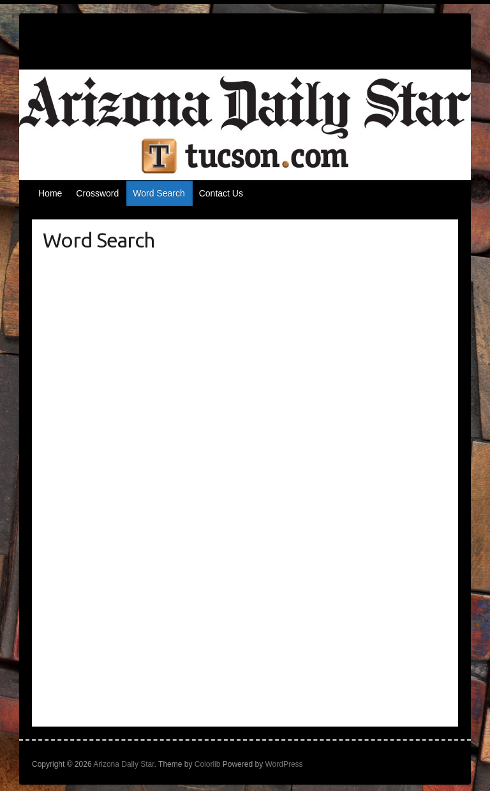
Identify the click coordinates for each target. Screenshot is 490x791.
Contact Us (221, 193)
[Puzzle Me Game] (245, 490)
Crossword (97, 193)
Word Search (158, 193)
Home (50, 193)
